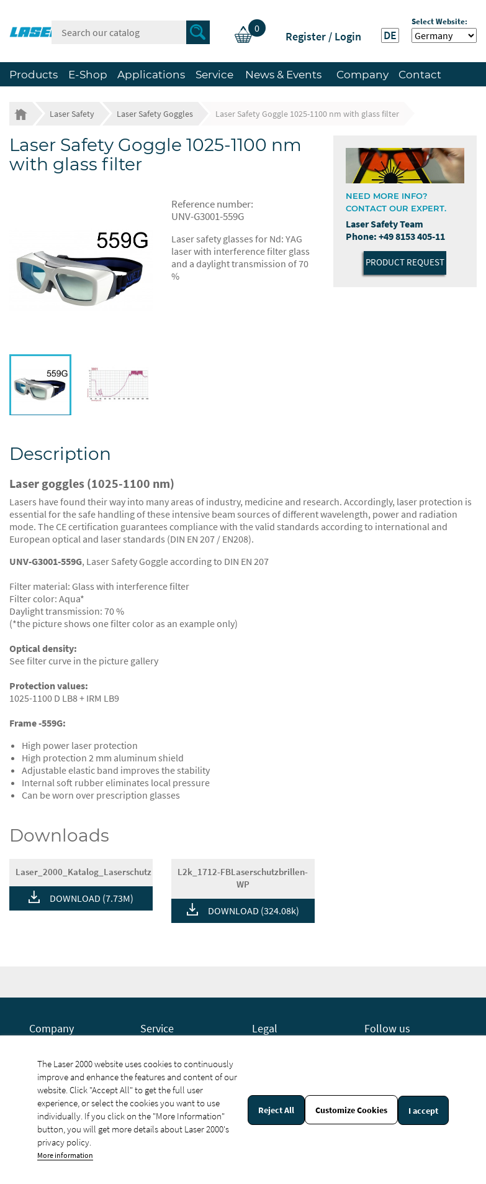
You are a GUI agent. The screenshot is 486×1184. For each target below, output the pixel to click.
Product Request (405, 262)
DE (390, 35)
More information (65, 1155)
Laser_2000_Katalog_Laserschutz (83, 872)
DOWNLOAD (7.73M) (91, 898)
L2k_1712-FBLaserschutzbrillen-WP (243, 878)
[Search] (131, 32)
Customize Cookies (351, 1110)
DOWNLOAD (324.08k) (253, 910)
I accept (423, 1110)
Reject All (276, 1110)
